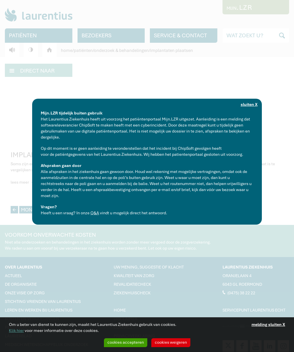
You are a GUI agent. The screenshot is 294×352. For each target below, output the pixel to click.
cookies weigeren (171, 342)
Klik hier (16, 330)
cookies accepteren (125, 342)
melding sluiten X (268, 324)
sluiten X (249, 104)
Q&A (94, 212)
